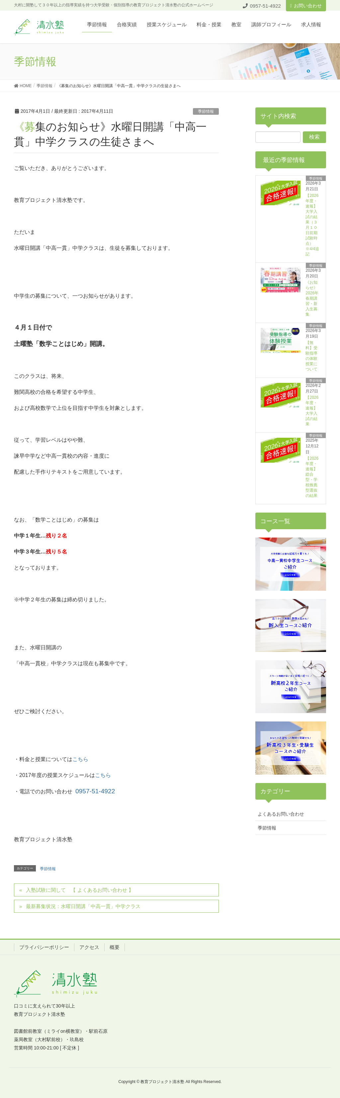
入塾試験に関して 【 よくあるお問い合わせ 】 (79, 890)
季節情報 (206, 111)
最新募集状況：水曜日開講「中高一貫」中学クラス (83, 906)
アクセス (89, 947)
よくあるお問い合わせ (281, 814)
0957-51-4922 (95, 791)
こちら (80, 759)
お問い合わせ (306, 5)
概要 (115, 947)
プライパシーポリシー (44, 947)
